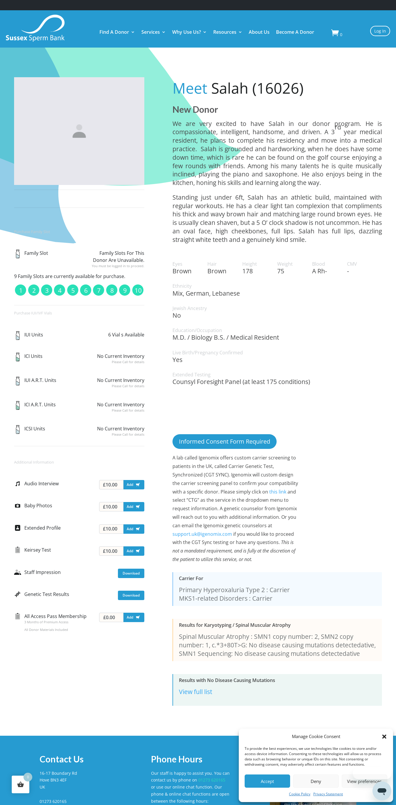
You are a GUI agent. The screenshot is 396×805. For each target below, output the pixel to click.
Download (131, 573)
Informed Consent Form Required (224, 441)
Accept (267, 781)
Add (135, 485)
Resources (224, 32)
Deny (316, 781)
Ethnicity (182, 286)
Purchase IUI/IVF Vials (33, 313)
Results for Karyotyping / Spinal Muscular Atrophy (235, 625)
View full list (195, 692)
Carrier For (191, 578)
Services (150, 32)
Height (249, 264)
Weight (285, 264)
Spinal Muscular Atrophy (214, 636)
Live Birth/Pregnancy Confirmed (207, 353)
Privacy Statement (328, 793)
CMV (352, 264)
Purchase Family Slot (32, 231)
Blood (318, 264)
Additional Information (34, 462)
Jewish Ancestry (189, 308)
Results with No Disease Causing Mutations (227, 680)
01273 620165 (211, 780)
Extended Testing (191, 375)
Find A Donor (114, 32)
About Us (259, 32)
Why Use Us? (186, 32)
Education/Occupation (197, 330)
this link (277, 492)
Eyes (177, 264)
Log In (380, 31)
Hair (212, 264)
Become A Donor (295, 32)
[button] (384, 737)
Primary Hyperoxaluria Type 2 (222, 590)
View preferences (364, 781)
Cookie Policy (299, 793)
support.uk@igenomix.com (202, 534)
